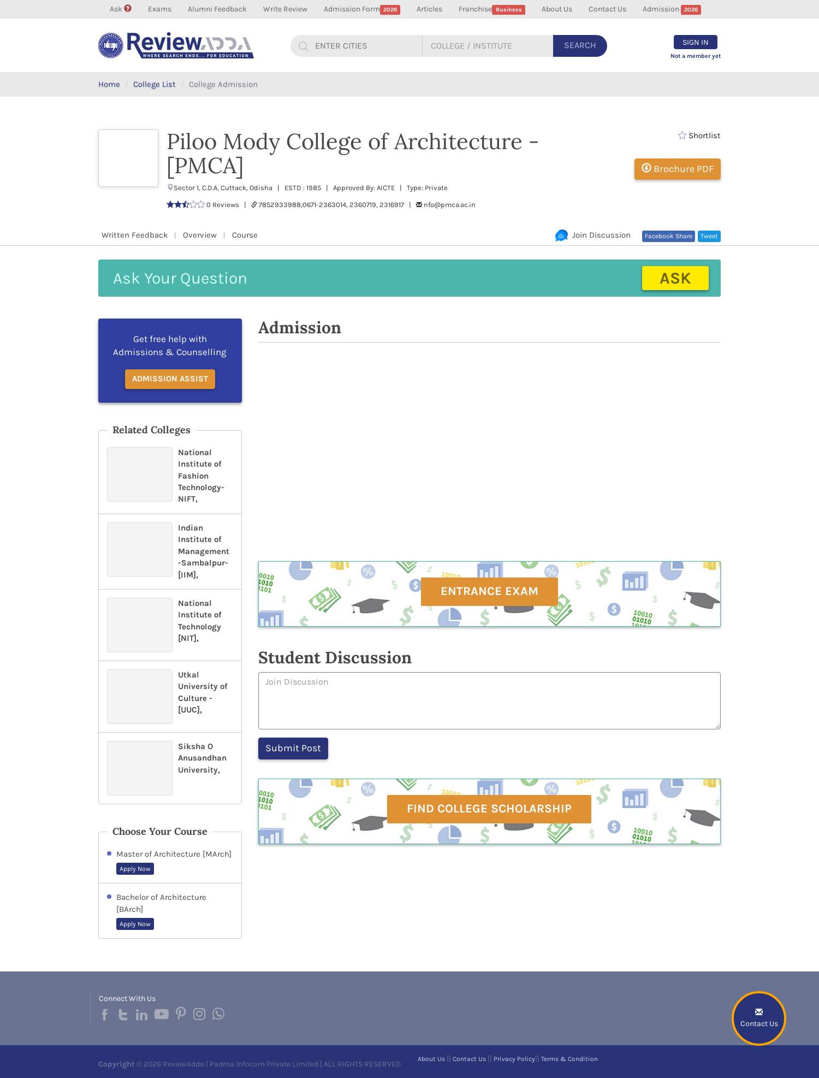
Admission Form (362, 9)
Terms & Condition (569, 1059)
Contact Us (607, 9)
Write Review (285, 9)
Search (580, 45)
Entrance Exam (489, 591)
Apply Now (135, 869)
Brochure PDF (678, 169)
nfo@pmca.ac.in (450, 205)
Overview (200, 235)
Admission (672, 9)
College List (154, 84)
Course (245, 235)
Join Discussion (593, 235)
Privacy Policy (514, 1059)
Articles (429, 9)
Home (109, 84)
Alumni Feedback (217, 9)
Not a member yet (695, 56)
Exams (159, 9)
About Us (557, 9)
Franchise (492, 9)
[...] (364, 46)
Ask (121, 9)
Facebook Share (668, 236)
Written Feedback (135, 235)
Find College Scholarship (489, 809)
